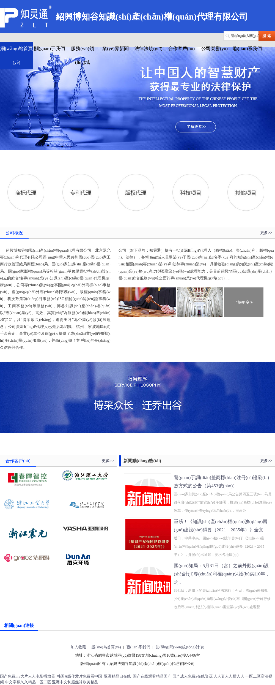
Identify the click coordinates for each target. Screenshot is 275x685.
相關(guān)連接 (19, 625)
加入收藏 (78, 647)
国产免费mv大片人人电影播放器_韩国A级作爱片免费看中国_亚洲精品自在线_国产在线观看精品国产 (85, 676)
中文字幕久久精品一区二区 (28, 682)
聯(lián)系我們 (247, 48)
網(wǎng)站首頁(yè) (16, 55)
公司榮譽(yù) (214, 48)
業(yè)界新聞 (115, 48)
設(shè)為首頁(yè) (106, 647)
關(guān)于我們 (49, 48)
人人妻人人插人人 (228, 676)
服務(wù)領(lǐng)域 (82, 55)
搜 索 (266, 36)
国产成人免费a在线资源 (192, 676)
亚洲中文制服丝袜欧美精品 (75, 682)
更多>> (266, 233)
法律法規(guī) (148, 48)
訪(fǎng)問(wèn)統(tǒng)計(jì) (180, 647)
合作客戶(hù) (181, 48)
